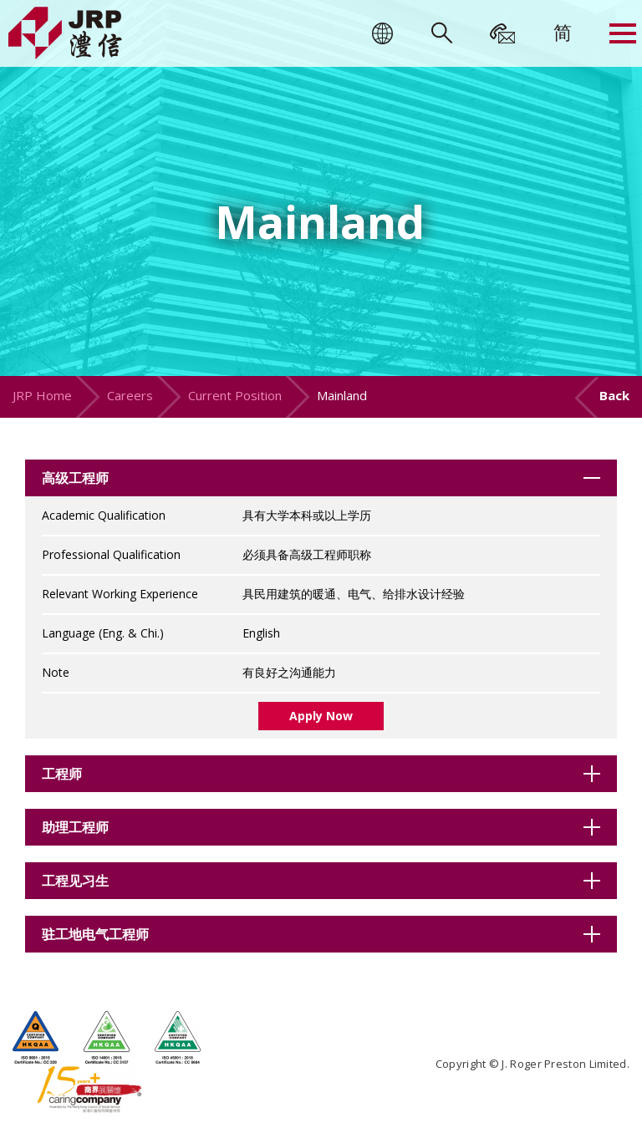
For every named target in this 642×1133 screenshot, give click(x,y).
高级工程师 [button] (75, 478)
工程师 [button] (62, 774)
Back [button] (614, 395)
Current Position (235, 395)
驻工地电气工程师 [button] (95, 934)
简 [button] (562, 31)
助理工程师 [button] (75, 827)
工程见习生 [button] (75, 880)
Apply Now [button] (321, 716)
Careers (130, 395)
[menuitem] (562, 31)
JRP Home (42, 395)
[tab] (321, 478)
